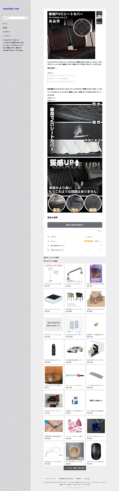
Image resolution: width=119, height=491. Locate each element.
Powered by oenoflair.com (75, 487)
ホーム (5, 23)
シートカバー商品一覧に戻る (75, 468)
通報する (100, 231)
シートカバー (89, 237)
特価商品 (78, 478)
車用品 (5, 27)
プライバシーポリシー (50, 478)
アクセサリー (7, 32)
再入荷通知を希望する (74, 225)
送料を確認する (65, 78)
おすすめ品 (87, 478)
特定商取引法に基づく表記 (66, 478)
